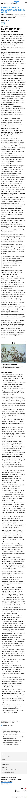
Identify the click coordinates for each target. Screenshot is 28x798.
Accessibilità (4, 767)
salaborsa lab (6, 784)
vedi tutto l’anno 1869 (8, 725)
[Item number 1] (12, 343)
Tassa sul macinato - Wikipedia (11, 744)
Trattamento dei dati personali (8, 772)
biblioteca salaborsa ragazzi (11, 779)
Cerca (4, 20)
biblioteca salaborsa (8, 777)
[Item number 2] (14, 343)
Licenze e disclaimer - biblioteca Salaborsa (10, 769)
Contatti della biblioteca (7, 757)
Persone (3, 759)
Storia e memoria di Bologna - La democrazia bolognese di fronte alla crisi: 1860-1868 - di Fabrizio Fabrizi (13, 732)
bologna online (6, 782)
